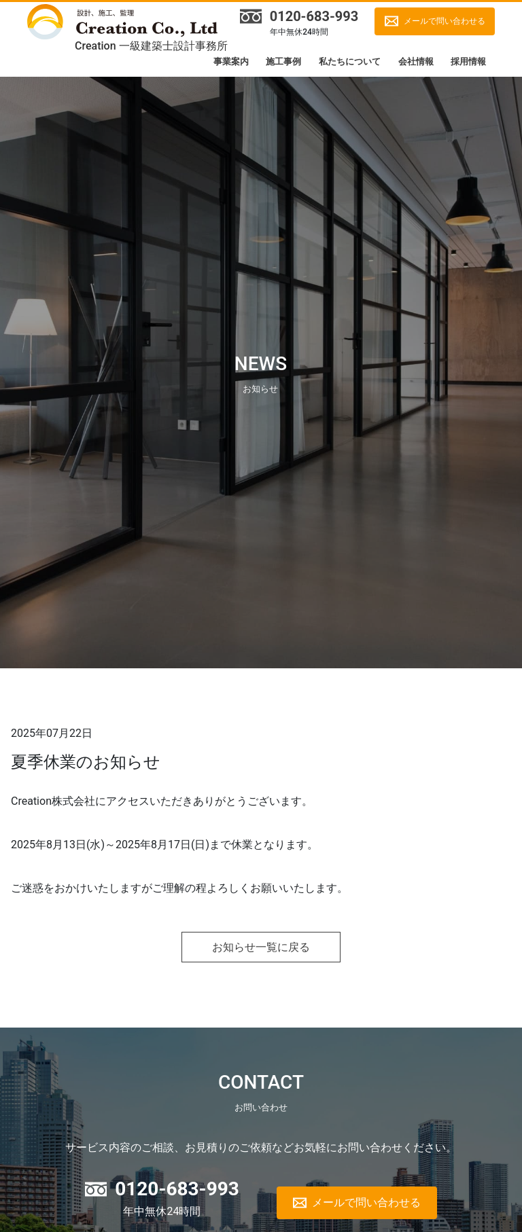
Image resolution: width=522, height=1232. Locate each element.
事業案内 (231, 61)
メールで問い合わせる (444, 21)
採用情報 (468, 61)
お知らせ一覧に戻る (261, 947)
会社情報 (416, 61)
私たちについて (350, 61)
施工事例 (283, 61)
